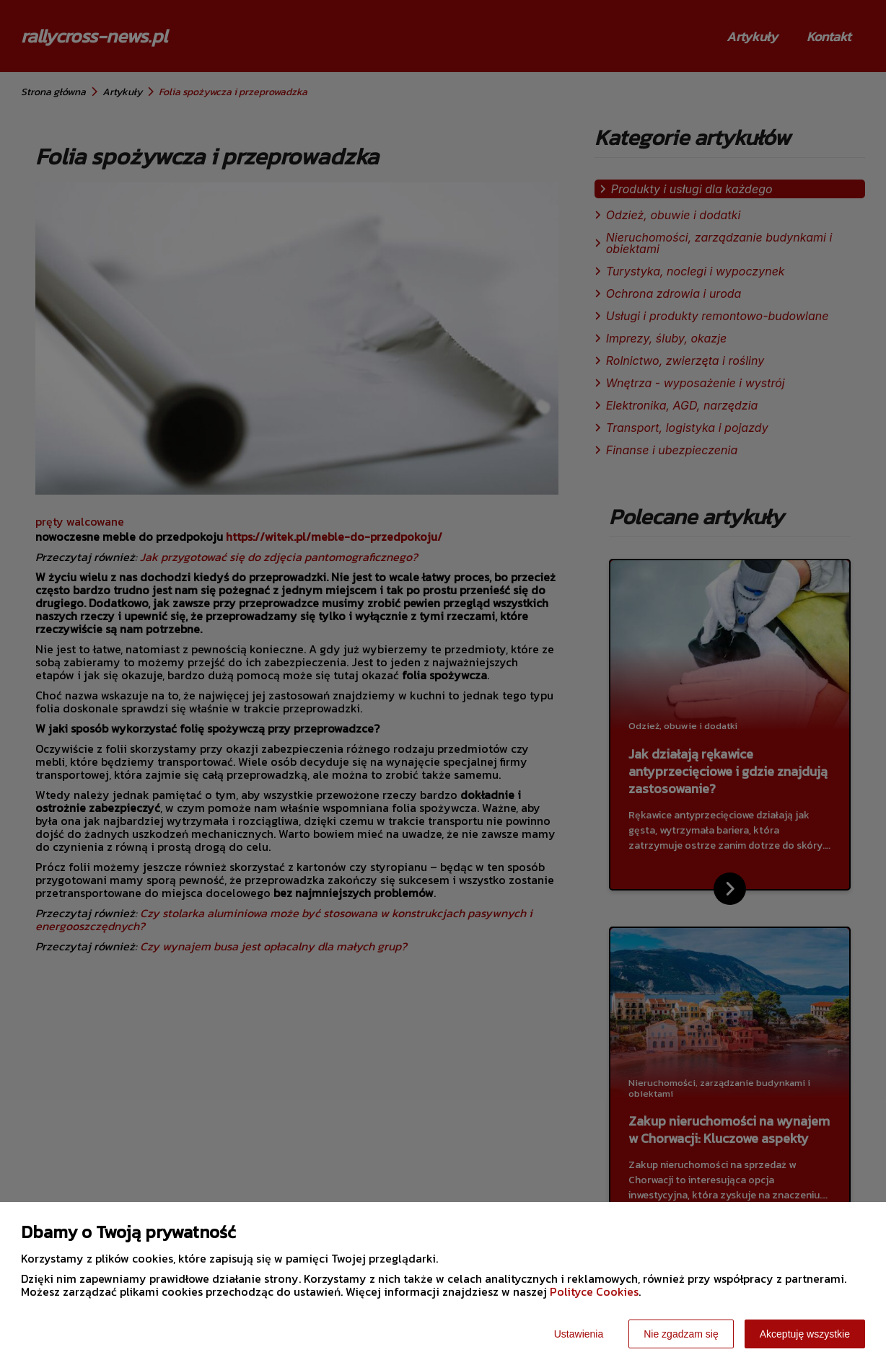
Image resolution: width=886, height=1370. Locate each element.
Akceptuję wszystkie (805, 1334)
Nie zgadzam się (681, 1334)
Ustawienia (578, 1334)
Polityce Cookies (594, 1291)
